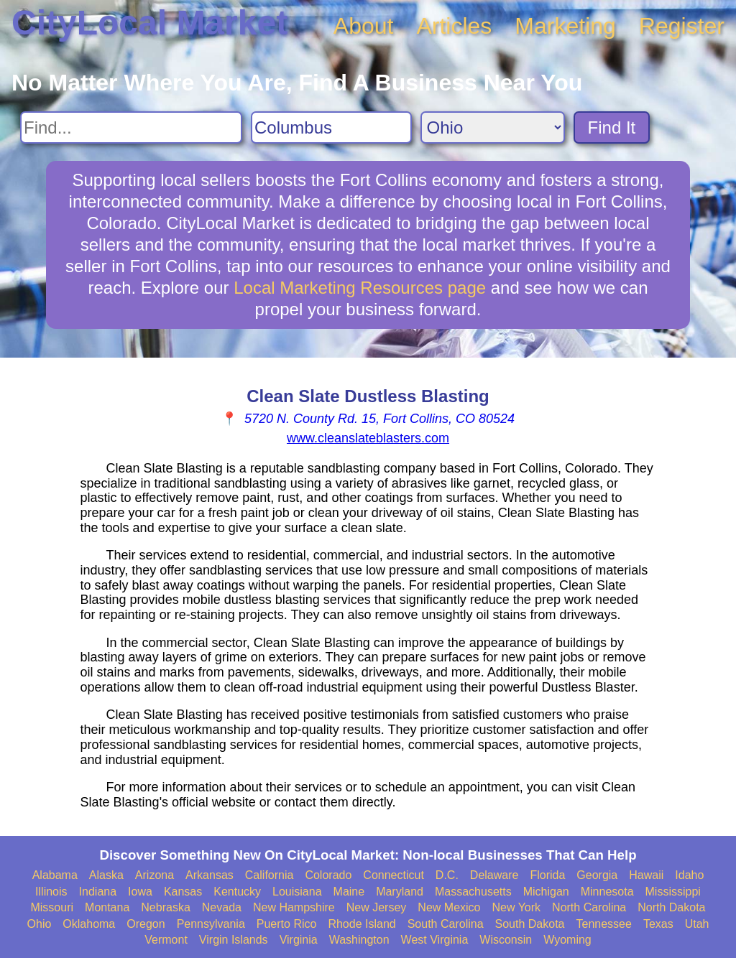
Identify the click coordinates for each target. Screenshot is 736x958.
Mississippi (673, 891)
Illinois (51, 891)
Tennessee (603, 924)
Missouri (51, 907)
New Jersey (376, 907)
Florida (547, 875)
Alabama (55, 875)
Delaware (494, 875)
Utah (697, 924)
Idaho (689, 875)
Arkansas (209, 875)
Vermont (166, 940)
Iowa (140, 891)
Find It (612, 127)
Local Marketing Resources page (360, 287)
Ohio (39, 924)
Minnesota (607, 891)
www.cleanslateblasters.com (368, 438)
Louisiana (297, 891)
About (364, 26)
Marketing (565, 26)
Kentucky (237, 891)
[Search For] (131, 127)
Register (681, 26)
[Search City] (331, 127)
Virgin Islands (233, 940)
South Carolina (446, 924)
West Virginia (435, 940)
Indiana (98, 891)
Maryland (399, 891)
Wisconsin (505, 940)
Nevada (222, 907)
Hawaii (646, 875)
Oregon (145, 924)
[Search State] (492, 127)
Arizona (154, 875)
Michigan (546, 891)
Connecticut (393, 875)
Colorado (328, 875)
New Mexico (449, 907)
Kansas (183, 891)
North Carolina (589, 907)
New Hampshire (294, 907)
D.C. (447, 875)
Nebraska (165, 907)
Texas (658, 924)
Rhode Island (361, 924)
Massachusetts (473, 891)
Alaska (106, 875)
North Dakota (671, 907)
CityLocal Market (150, 23)
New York (516, 907)
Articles (454, 26)
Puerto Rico (287, 924)
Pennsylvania (211, 924)
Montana (107, 907)
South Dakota (530, 924)
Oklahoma (89, 924)
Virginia (299, 940)
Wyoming (567, 940)
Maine (349, 891)
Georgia (596, 875)
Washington (359, 940)
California (269, 875)
